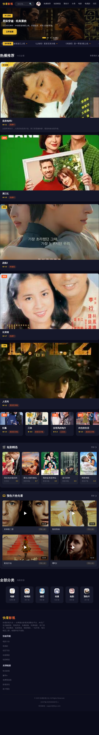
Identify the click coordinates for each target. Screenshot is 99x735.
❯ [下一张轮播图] (96, 24)
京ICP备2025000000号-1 (49, 702)
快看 (8, 4)
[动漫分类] (57, 595)
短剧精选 (57, 4)
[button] (44, 37)
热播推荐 (47, 4)
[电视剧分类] (26, 595)
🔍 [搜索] (30, 4)
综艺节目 (6, 651)
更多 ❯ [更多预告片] (94, 496)
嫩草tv (5, 676)
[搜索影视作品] (23, 4)
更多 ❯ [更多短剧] (94, 447)
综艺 (95, 4)
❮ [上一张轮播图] (3, 24)
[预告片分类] (88, 595)
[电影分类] (10, 595)
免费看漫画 (7, 680)
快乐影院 (6, 671)
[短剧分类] (73, 595)
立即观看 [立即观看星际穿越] (9, 32)
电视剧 (87, 4)
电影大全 (6, 642)
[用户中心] (38, 4)
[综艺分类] (41, 595)
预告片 (66, 4)
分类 (73, 4)
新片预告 (6, 689)
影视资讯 (6, 685)
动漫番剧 (6, 655)
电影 (80, 4)
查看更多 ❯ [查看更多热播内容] (94, 56)
